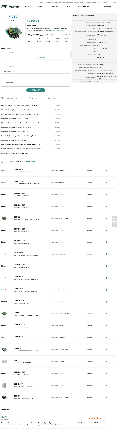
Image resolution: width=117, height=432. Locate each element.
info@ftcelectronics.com (36, 31)
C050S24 (17, 187)
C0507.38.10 (18, 151)
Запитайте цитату (46, 426)
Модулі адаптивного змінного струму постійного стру (94, 2)
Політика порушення (30, 426)
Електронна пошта (8, 66)
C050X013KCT (19, 294)
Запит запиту (107, 6)
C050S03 (17, 365)
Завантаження (92, 426)
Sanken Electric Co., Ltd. (98, 21)
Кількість (11, 52)
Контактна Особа (9, 57)
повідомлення (10, 77)
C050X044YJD (19, 210)
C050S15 (17, 318)
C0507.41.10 (18, 139)
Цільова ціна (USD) (41, 52)
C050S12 (17, 282)
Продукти (48, 2)
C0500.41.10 (18, 222)
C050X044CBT (19, 163)
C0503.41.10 (18, 258)
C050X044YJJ (19, 354)
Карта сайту (105, 426)
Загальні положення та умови (10, 426)
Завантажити (55, 6)
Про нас (67, 6)
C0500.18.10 (18, 306)
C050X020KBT (19, 342)
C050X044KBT (19, 234)
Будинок (42, 2)
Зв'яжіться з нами (83, 6)
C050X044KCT (19, 198)
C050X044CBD (19, 270)
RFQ (110, 140)
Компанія (11, 61)
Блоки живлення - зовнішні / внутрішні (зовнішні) (65, 2)
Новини (82, 426)
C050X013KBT (19, 175)
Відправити (34, 85)
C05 (15, 330)
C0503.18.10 (18, 246)
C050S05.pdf (97, 36)
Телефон (11, 71)
